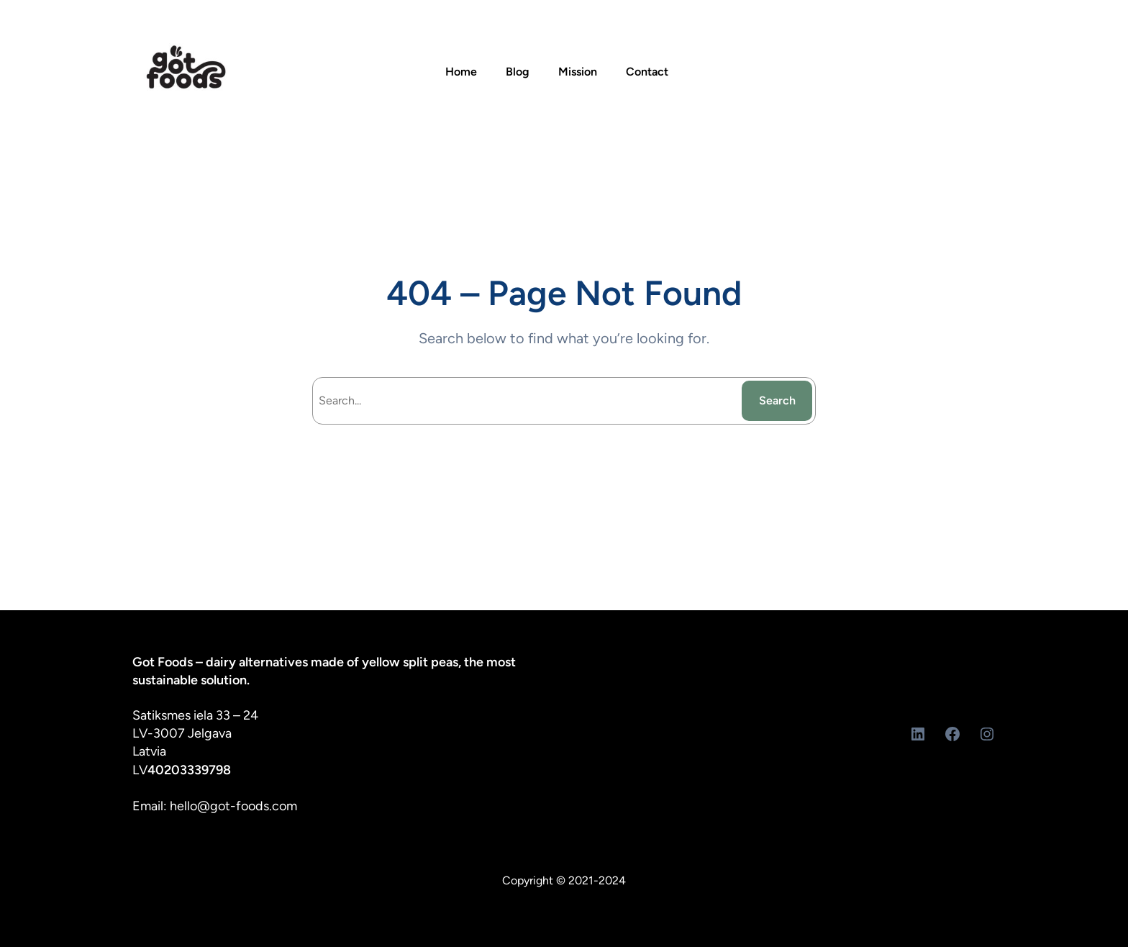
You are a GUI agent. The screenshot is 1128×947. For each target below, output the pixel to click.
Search (777, 400)
